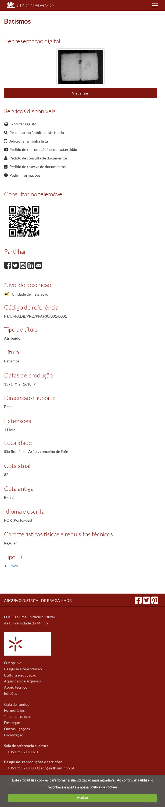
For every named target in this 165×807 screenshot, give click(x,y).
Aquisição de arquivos (22, 681)
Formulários (14, 710)
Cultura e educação (20, 675)
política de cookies (103, 787)
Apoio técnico (15, 687)
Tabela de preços (17, 716)
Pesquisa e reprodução (23, 669)
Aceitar (82, 797)
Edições (10, 693)
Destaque (12, 722)
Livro (13, 566)
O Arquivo (12, 662)
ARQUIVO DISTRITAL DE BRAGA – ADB (38, 600)
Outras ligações (17, 728)
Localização (13, 735)
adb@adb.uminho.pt (57, 768)
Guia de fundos (16, 704)
